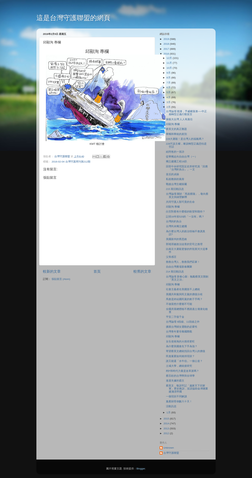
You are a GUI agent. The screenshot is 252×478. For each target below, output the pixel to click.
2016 (167, 53)
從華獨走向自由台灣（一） (181, 156)
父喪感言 (171, 256)
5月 (169, 92)
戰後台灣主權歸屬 (176, 184)
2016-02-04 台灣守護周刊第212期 (71, 161)
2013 (167, 428)
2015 (167, 418)
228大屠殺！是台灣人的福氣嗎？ (185, 139)
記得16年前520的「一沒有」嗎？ (185, 216)
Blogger (140, 468)
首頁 (97, 271)
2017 (167, 49)
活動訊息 (171, 406)
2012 (167, 433)
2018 (167, 43)
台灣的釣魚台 (174, 221)
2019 (167, 39)
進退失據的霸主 (175, 380)
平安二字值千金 (175, 316)
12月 (170, 58)
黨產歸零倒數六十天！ (179, 401)
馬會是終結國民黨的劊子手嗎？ (184, 299)
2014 (167, 423)
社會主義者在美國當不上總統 (183, 289)
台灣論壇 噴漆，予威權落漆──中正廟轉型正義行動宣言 (186, 113)
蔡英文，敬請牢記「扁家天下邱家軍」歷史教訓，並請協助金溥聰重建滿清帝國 (187, 388)
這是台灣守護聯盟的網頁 (73, 18)
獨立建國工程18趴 (176, 161)
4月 (169, 97)
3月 (169, 102)
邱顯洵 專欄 (173, 124)
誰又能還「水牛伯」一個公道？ (184, 361)
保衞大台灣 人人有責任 (179, 119)
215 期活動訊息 (175, 189)
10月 (170, 68)
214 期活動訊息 (175, 271)
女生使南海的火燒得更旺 (180, 341)
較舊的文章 (142, 271)
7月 (169, 82)
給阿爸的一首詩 (175, 151)
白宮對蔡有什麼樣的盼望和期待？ (185, 211)
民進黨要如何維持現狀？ (180, 356)
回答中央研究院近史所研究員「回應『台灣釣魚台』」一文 (187, 168)
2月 (169, 107)
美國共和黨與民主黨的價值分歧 (184, 294)
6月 (169, 87)
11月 (170, 62)
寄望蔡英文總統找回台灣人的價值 (185, 351)
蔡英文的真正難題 (176, 129)
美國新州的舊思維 (176, 239)
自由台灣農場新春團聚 (179, 266)
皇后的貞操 (172, 174)
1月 (169, 412)
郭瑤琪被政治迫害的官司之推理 (184, 244)
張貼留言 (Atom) (61, 279)
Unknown (168, 447)
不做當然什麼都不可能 (179, 304)
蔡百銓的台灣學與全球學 (180, 375)
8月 (169, 77)
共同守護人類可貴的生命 (180, 202)
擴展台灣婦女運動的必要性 (181, 326)
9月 (169, 72)
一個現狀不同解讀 (176, 396)
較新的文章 (52, 271)
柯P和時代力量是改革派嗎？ (182, 371)
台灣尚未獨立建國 (176, 226)
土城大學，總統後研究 (179, 366)
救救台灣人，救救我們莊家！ (183, 262)
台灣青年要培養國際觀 (179, 331)
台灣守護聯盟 (171, 453)
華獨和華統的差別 (176, 134)
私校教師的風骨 (175, 179)
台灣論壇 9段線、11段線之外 (183, 321)
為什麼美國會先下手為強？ (181, 346)
